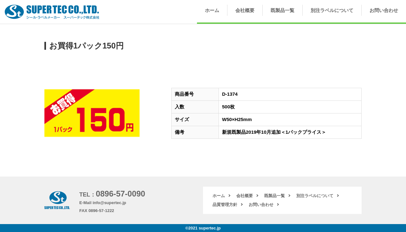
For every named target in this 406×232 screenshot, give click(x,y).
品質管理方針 (225, 204)
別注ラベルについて (332, 10)
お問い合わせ (384, 10)
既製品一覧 (282, 10)
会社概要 (244, 10)
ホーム (212, 10)
